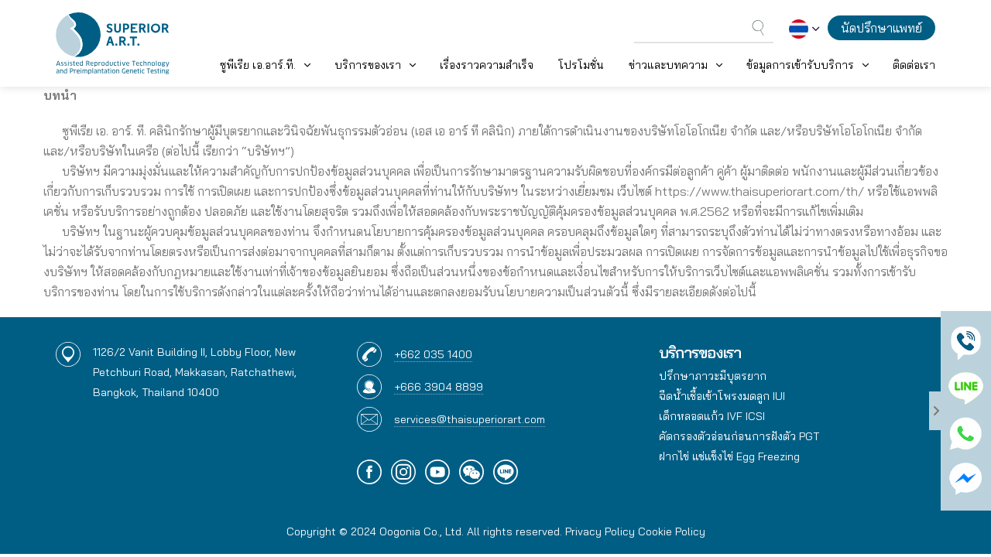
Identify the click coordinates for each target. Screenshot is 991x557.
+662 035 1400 (433, 354)
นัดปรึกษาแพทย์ (881, 28)
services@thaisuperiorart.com (469, 419)
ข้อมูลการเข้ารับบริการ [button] (800, 65)
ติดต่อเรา (914, 65)
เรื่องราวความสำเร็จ (486, 65)
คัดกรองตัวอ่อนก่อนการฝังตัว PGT (739, 436)
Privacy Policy (600, 531)
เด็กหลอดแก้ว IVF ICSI (712, 416)
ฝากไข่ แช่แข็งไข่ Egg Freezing (729, 456)
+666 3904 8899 (438, 387)
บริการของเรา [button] (367, 65)
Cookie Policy (671, 531)
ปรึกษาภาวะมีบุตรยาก (712, 376)
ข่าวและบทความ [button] (668, 65)
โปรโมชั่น (581, 65)
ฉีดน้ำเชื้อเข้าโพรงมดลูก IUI (722, 396)
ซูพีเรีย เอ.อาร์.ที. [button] (258, 65)
